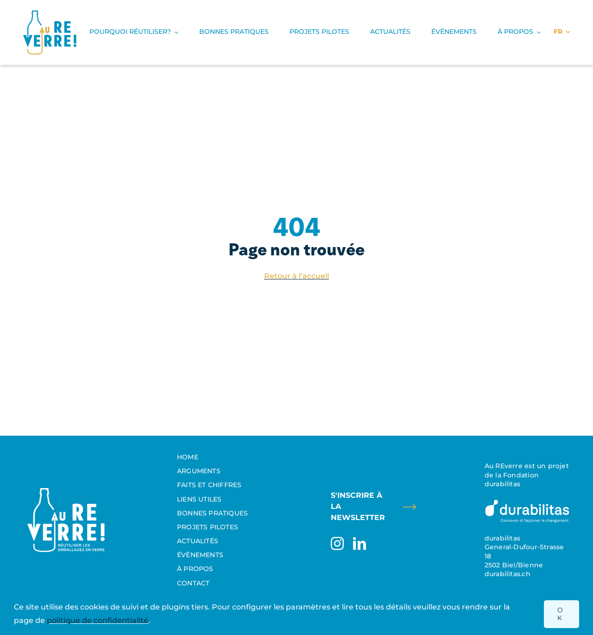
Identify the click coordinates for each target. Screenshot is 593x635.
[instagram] (337, 543)
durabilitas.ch (507, 574)
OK (560, 614)
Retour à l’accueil (296, 276)
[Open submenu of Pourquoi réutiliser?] (174, 32)
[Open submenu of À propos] (537, 32)
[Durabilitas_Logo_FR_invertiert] (527, 502)
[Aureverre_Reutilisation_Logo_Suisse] (66, 491)
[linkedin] (359, 543)
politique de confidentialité (97, 620)
